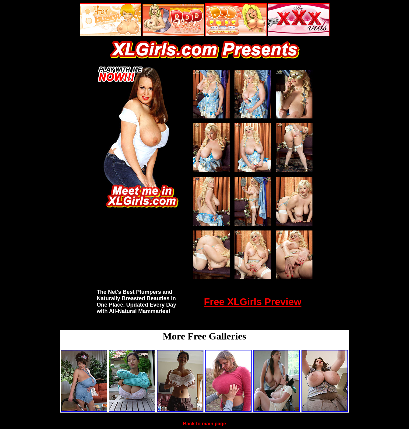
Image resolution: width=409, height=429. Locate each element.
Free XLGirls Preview (252, 301)
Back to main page (204, 423)
